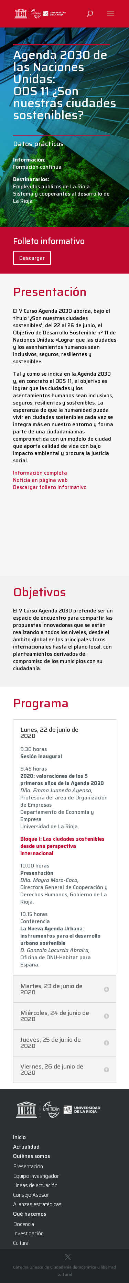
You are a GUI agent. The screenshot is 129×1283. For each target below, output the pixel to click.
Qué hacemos (29, 1214)
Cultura (21, 1243)
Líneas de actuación (35, 1185)
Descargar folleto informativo (50, 487)
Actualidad (26, 1147)
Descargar (32, 258)
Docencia (23, 1224)
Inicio (19, 1137)
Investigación (28, 1233)
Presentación (28, 1166)
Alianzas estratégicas (37, 1204)
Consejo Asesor (31, 1195)
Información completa (40, 473)
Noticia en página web (40, 480)
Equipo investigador (36, 1176)
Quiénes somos (31, 1156)
